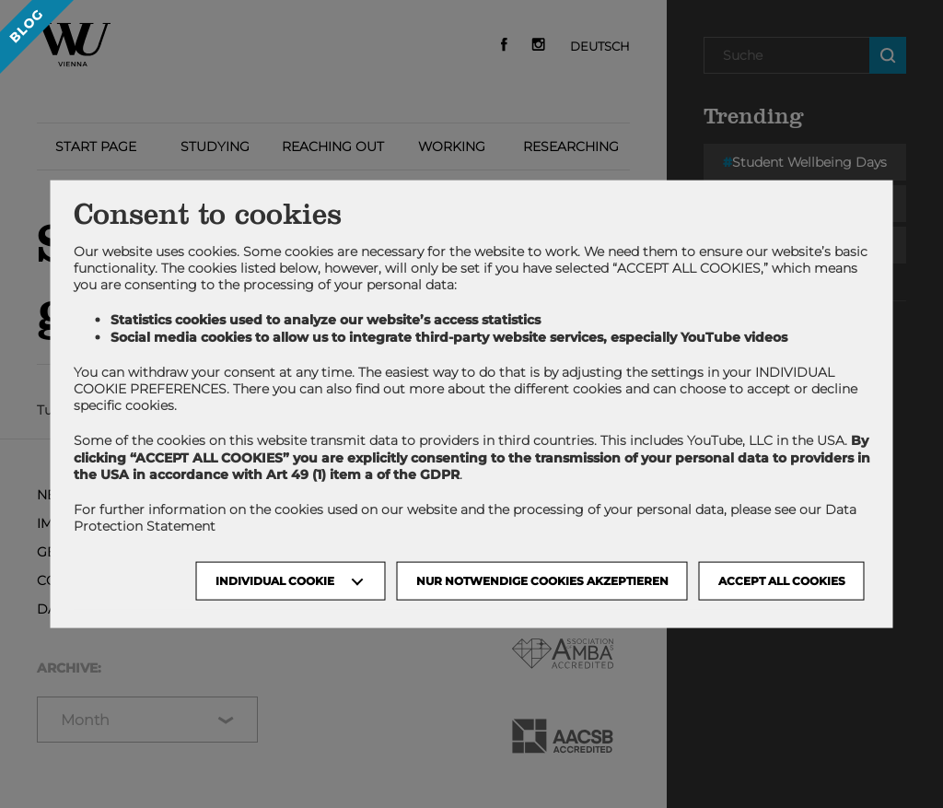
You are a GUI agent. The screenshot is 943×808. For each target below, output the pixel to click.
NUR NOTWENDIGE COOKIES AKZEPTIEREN (542, 581)
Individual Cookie (274, 581)
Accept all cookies (781, 581)
